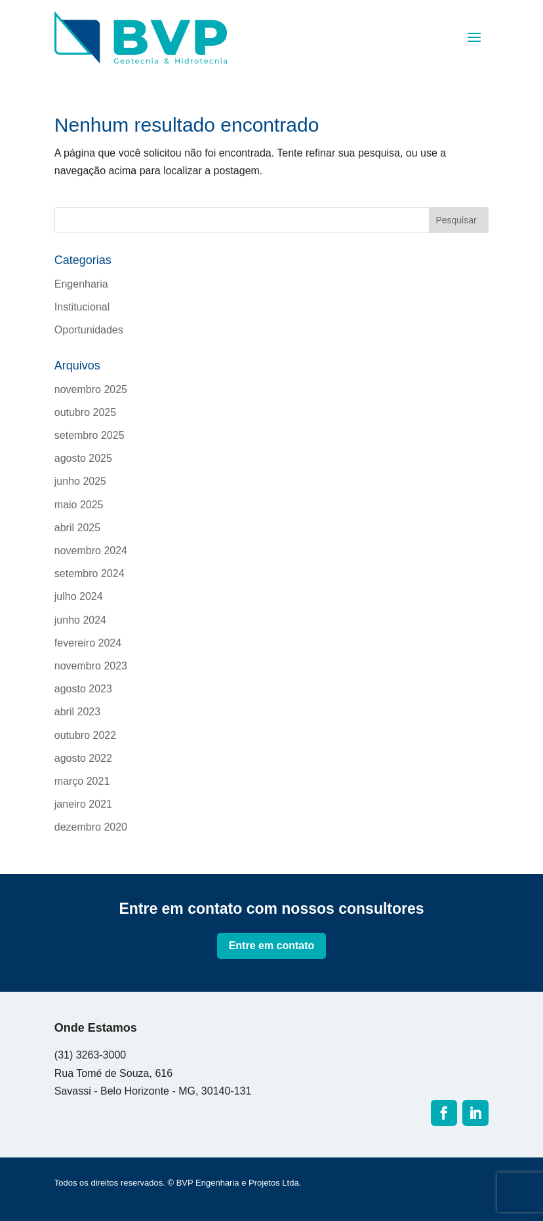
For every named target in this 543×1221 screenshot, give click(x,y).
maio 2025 (79, 504)
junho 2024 (80, 620)
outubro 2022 (85, 735)
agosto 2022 (83, 758)
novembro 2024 (90, 550)
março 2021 (82, 781)
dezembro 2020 (90, 827)
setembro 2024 (89, 573)
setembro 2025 (89, 435)
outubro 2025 (85, 412)
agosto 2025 (83, 458)
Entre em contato (272, 945)
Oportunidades (88, 329)
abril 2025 (77, 527)
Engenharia (81, 284)
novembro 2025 (90, 389)
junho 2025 (80, 481)
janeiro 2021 (83, 804)
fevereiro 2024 (87, 642)
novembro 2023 (90, 665)
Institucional (82, 306)
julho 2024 (78, 596)
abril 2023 (77, 711)
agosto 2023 (83, 688)
